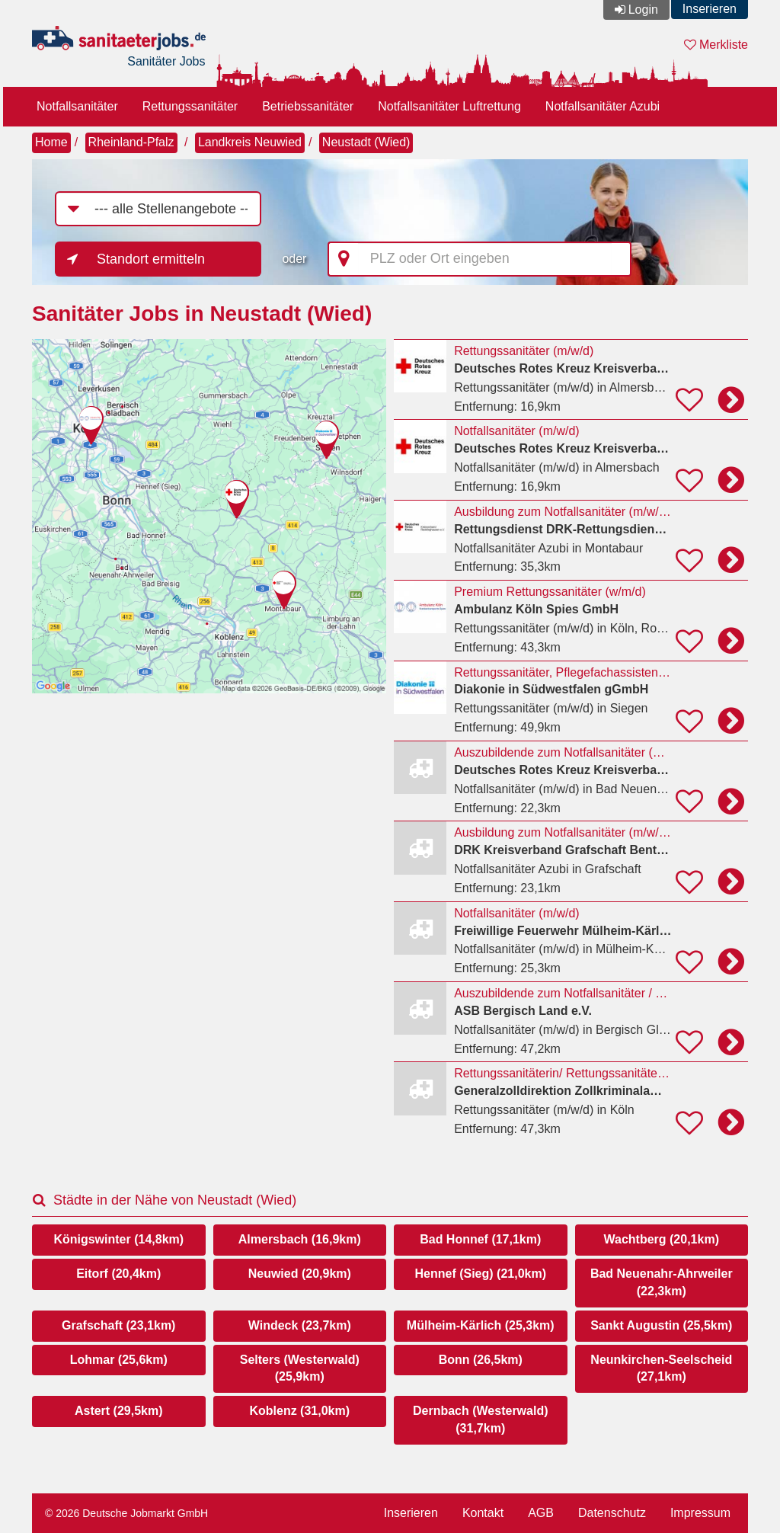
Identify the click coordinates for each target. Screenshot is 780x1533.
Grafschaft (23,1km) (118, 1325)
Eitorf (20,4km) (118, 1273)
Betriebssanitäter (307, 106)
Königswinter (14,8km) (118, 1239)
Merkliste (716, 44)
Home (51, 142)
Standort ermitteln (151, 259)
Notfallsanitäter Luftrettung (449, 106)
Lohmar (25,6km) (119, 1359)
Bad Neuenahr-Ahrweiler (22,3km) (661, 1282)
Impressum (700, 1512)
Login (643, 9)
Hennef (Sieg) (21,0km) (480, 1273)
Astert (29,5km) (119, 1410)
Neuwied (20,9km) (299, 1273)
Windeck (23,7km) (299, 1325)
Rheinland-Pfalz (131, 142)
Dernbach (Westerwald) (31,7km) (480, 1419)
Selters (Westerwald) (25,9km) (300, 1368)
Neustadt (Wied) (366, 142)
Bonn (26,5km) (481, 1359)
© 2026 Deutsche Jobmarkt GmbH (126, 1513)
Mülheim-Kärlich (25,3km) (481, 1325)
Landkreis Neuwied (250, 142)
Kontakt (482, 1512)
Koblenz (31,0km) (299, 1410)
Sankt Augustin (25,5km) (661, 1325)
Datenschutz (612, 1512)
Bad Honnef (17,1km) (480, 1239)
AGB (541, 1512)
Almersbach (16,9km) (299, 1239)
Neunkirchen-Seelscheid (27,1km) (661, 1368)
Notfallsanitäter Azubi (602, 106)
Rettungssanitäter (190, 106)
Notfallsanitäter (77, 106)
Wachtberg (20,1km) (661, 1239)
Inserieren (709, 8)
